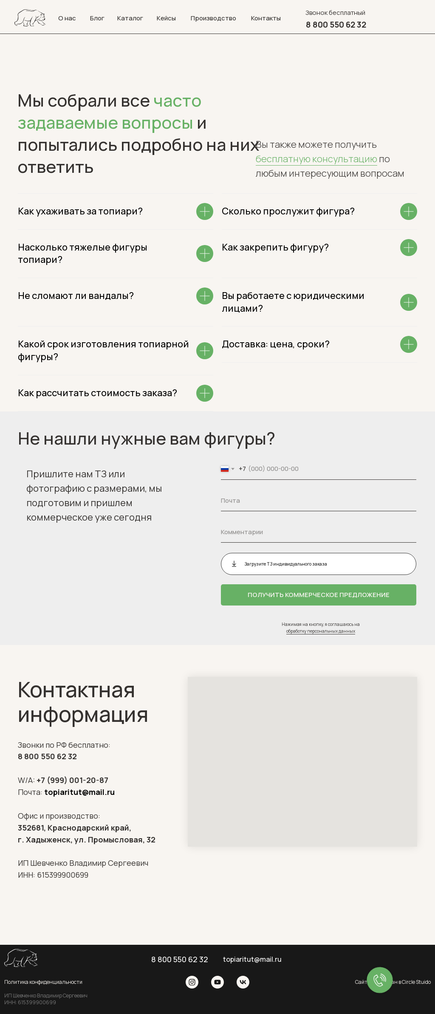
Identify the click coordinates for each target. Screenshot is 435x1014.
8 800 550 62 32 (47, 756)
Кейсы (166, 18)
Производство (213, 18)
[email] (318, 500)
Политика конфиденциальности (43, 982)
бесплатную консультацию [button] (316, 158)
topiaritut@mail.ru (79, 792)
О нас (67, 18)
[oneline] (318, 532)
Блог (97, 18)
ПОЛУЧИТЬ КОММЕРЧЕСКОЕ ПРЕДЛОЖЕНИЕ (319, 594)
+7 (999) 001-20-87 (72, 780)
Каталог (130, 18)
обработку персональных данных (320, 631)
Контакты (266, 18)
